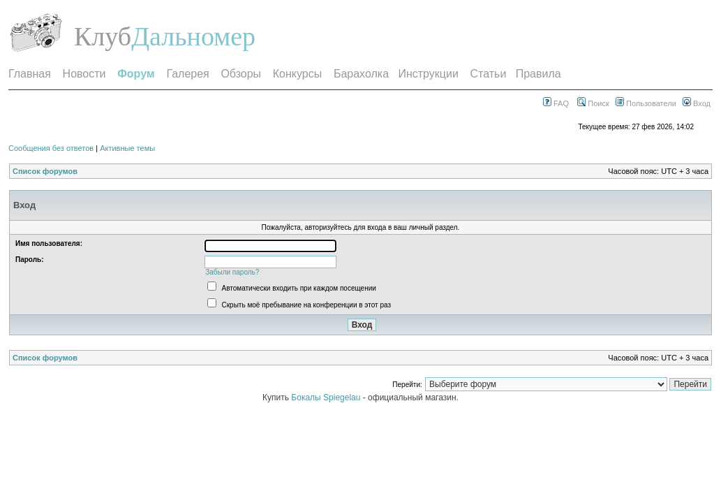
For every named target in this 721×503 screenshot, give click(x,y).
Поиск (593, 103)
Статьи (488, 74)
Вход (697, 103)
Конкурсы (297, 74)
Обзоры (241, 74)
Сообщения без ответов (51, 148)
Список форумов (45, 171)
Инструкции (428, 74)
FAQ (556, 103)
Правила (538, 74)
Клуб (102, 36)
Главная (29, 74)
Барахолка (361, 74)
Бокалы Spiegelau (326, 397)
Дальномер (193, 36)
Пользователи (646, 103)
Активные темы (127, 148)
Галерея (187, 74)
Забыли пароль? (232, 272)
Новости (84, 74)
